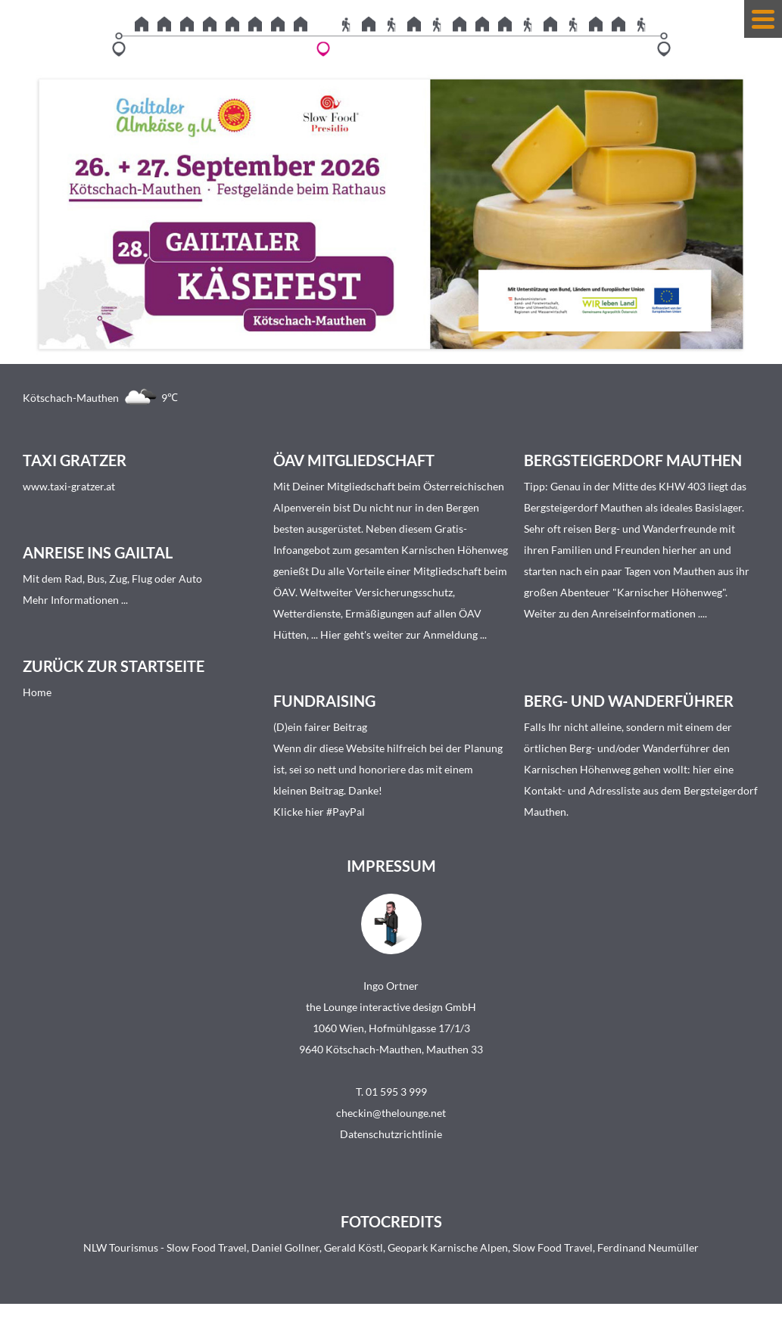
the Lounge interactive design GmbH (391, 1006)
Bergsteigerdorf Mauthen (583, 507)
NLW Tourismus (120, 1247)
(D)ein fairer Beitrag (320, 726)
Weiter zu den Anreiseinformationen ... (614, 613)
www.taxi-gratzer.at (69, 486)
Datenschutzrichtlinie (391, 1133)
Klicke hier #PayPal (319, 811)
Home (37, 692)
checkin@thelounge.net (391, 1112)
